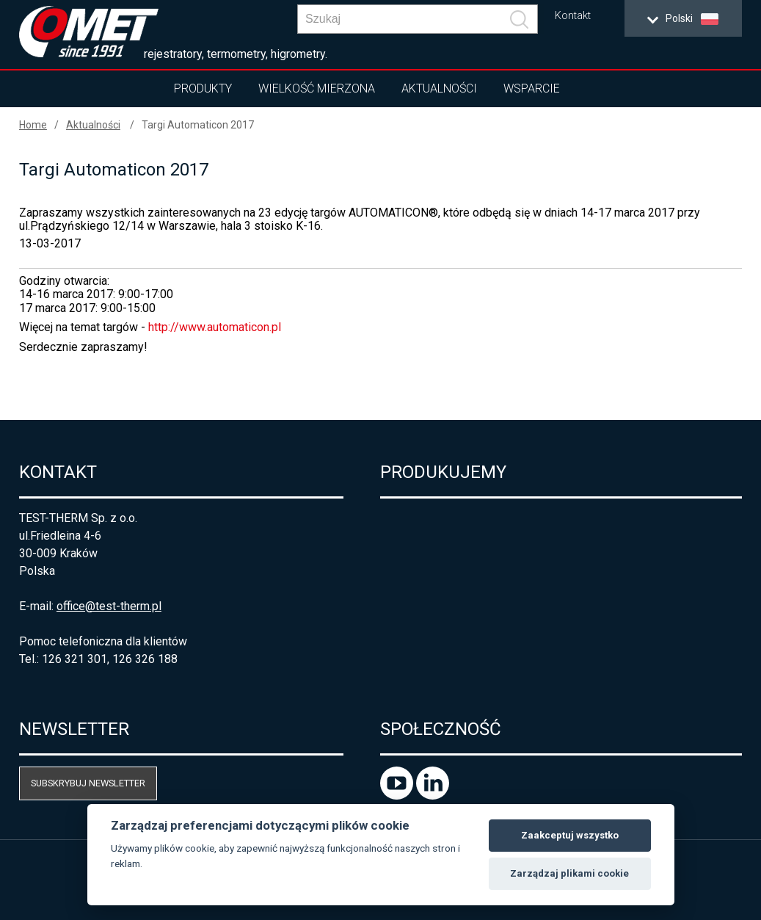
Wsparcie (531, 88)
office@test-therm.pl (109, 606)
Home (33, 125)
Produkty (203, 88)
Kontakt (573, 16)
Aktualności (439, 88)
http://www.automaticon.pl (214, 327)
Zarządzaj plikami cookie (569, 873)
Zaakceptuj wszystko (570, 835)
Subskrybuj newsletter (88, 783)
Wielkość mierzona (316, 88)
